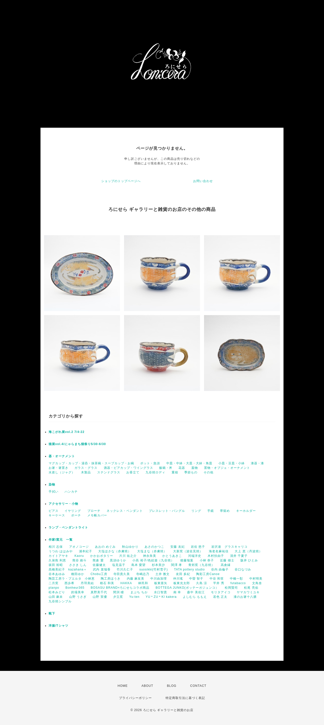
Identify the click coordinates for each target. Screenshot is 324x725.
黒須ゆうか (118, 560)
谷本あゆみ (57, 574)
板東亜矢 (160, 583)
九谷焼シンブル (60, 601)
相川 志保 (56, 546)
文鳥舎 (257, 583)
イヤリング (73, 511)
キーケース (57, 515)
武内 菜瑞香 (101, 569)
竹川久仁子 (125, 569)
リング (196, 511)
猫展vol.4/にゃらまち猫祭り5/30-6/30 (77, 444)
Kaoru (79, 556)
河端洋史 (194, 556)
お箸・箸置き (58, 468)
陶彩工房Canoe (207, 574)
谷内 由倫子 (220, 569)
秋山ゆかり (130, 546)
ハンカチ (71, 491)
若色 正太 (220, 597)
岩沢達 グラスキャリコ (229, 546)
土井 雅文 (162, 574)
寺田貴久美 (121, 574)
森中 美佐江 (196, 592)
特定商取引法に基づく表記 (185, 698)
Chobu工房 (99, 574)
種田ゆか (77, 574)
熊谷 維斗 (79, 560)
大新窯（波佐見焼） (188, 551)
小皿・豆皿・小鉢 (231, 463)
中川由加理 (158, 578)
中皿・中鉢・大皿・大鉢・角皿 (189, 463)
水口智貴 (160, 592)
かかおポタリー (101, 556)
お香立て (132, 472)
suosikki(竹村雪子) (153, 569)
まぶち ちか (139, 592)
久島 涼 (201, 583)
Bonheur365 (74, 587)
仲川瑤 (178, 578)
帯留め (225, 511)
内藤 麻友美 (135, 578)
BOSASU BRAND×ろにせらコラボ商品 (120, 587)
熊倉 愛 (98, 560)
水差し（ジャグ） (62, 472)
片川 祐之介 (128, 556)
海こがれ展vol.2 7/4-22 (67, 432)
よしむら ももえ (195, 597)
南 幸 (177, 592)
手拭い (53, 491)
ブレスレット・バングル (167, 511)
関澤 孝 (176, 565)
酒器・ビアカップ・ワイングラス (128, 468)
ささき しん (78, 565)
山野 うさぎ (78, 597)
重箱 (175, 472)
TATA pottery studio (189, 569)
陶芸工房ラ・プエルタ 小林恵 (72, 578)
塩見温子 (118, 565)
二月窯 (53, 583)
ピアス (53, 511)
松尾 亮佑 (251, 587)
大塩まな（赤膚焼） (152, 551)
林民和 (143, 583)
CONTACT (198, 686)
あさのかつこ (154, 546)
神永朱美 (149, 556)
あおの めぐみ (105, 546)
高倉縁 (226, 565)
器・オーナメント (62, 456)
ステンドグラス (108, 472)
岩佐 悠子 (198, 546)
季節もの (190, 472)
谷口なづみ (243, 569)
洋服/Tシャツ (58, 625)
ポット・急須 (150, 463)
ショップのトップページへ (121, 181)
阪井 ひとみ (249, 560)
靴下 (52, 613)
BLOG (171, 686)
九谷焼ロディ (155, 472)
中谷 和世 (217, 578)
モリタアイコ (221, 592)
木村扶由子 (216, 556)
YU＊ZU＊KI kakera (161, 597)
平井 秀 (218, 583)
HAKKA (126, 583)
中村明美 (255, 578)
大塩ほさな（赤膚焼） (114, 551)
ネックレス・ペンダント (125, 511)
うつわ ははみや (61, 551)
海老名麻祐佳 (219, 551)
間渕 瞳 (118, 592)
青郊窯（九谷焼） (201, 565)
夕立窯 (118, 597)
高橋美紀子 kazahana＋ (68, 569)
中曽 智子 (196, 578)
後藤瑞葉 (186, 560)
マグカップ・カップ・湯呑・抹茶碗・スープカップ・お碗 (91, 463)
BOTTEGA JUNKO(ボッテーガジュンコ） (187, 587)
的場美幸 (77, 592)
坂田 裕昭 (56, 565)
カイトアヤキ (58, 556)
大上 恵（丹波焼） (248, 551)
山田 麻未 (56, 597)
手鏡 (210, 511)
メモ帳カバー (97, 515)
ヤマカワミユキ (248, 592)
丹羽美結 (87, 583)
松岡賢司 (231, 587)
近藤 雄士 (227, 560)
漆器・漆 (257, 463)
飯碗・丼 (165, 468)
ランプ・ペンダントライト (68, 527)
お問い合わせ (203, 181)
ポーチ (76, 515)
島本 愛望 (138, 565)
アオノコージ (79, 546)
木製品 (86, 472)
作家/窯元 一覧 (61, 539)
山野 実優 (100, 597)
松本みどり (57, 592)
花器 (181, 468)
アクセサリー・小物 (63, 504)
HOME (123, 686)
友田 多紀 (183, 574)
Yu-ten (134, 597)
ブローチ (93, 511)
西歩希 (69, 583)
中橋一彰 (236, 578)
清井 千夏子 (239, 556)
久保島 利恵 (57, 560)
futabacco (238, 583)
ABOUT (147, 686)
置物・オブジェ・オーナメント (227, 468)
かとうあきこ (172, 556)
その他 (208, 472)
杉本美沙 (158, 565)
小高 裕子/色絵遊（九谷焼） (153, 560)
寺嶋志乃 (142, 574)
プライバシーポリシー (135, 698)
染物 (52, 484)
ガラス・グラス (85, 468)
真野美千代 (99, 592)
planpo (54, 587)
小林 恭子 (207, 560)
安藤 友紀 (177, 546)
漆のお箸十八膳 (245, 597)
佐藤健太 (99, 565)
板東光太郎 (181, 583)
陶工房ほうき (110, 578)
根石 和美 (107, 583)
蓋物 (194, 468)
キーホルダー (246, 511)
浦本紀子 (85, 551)
